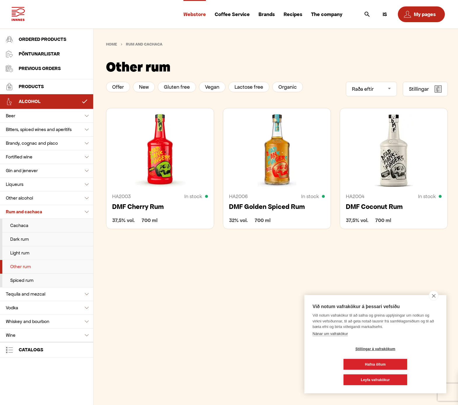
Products (25, 86)
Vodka (12, 307)
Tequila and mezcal (25, 294)
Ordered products (36, 39)
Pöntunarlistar (33, 53)
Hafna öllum (410, 364)
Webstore (194, 14)
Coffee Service (232, 14)
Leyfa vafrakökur (375, 380)
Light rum (20, 253)
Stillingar (425, 88)
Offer (118, 87)
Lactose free (249, 87)
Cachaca (19, 225)
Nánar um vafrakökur (330, 349)
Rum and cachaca (24, 211)
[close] (433, 311)
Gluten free (177, 87)
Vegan (212, 87)
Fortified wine (19, 157)
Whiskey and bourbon (27, 321)
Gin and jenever (22, 170)
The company (326, 14)
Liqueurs (14, 184)
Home (111, 44)
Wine (10, 335)
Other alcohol (19, 198)
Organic (287, 87)
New (144, 87)
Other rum (20, 266)
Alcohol (23, 101)
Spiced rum (22, 280)
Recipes (293, 14)
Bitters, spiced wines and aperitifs (39, 129)
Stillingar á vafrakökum (341, 364)
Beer (10, 115)
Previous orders (33, 68)
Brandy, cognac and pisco (32, 143)
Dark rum (19, 239)
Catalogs (24, 349)
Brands (267, 14)
